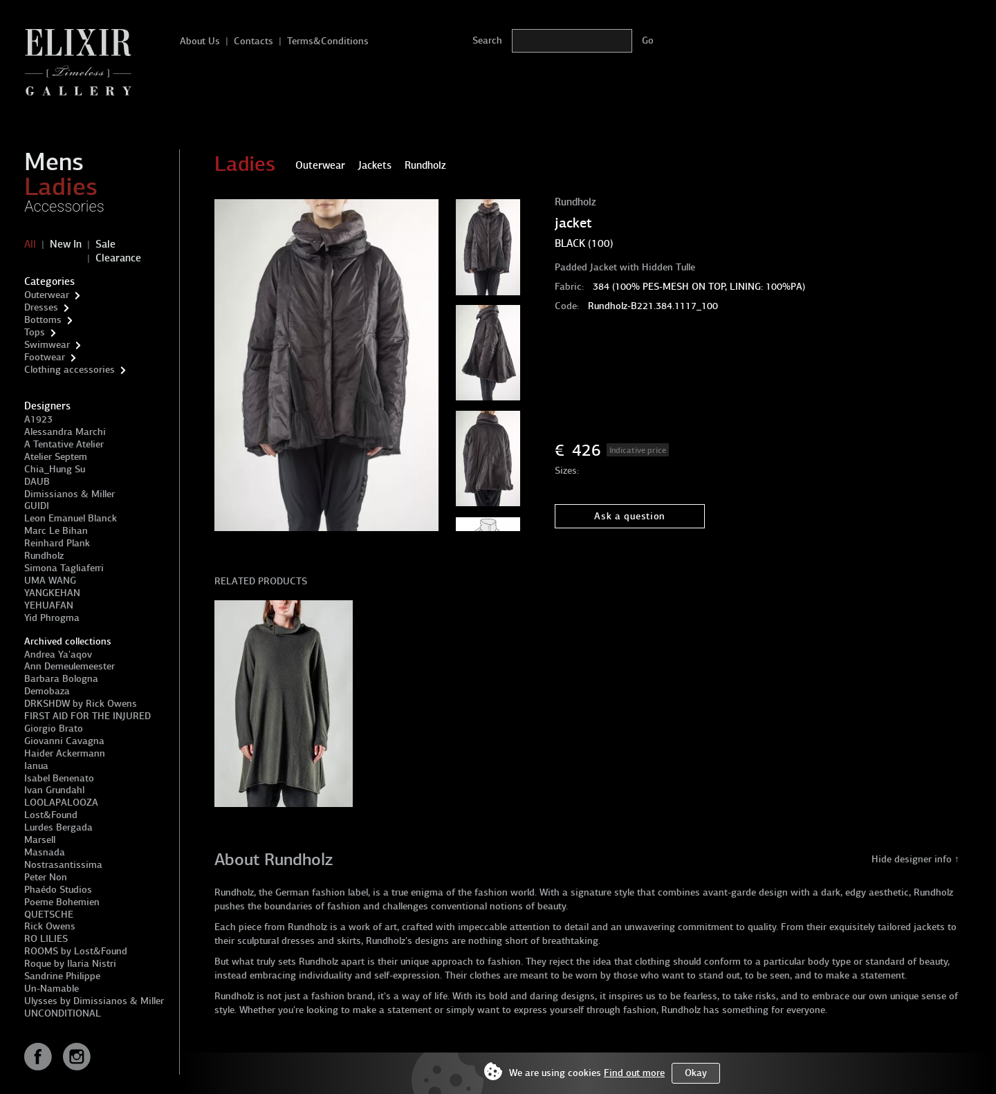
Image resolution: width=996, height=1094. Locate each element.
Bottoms (43, 320)
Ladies (61, 186)
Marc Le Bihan (56, 531)
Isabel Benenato (59, 778)
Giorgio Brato (53, 728)
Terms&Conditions (328, 41)
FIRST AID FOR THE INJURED (87, 716)
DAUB (37, 482)
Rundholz (44, 556)
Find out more (634, 1073)
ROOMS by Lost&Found (75, 951)
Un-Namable (51, 988)
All (30, 244)
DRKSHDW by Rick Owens (80, 704)
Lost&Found (50, 815)
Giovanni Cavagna (64, 741)
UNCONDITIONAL (62, 1013)
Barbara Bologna (61, 679)
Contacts (253, 41)
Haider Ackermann (64, 753)
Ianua (36, 766)
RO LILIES (46, 939)
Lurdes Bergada (58, 827)
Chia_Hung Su (54, 469)
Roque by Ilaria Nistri (70, 964)
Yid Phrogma (52, 618)
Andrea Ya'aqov (58, 654)
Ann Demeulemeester (69, 666)
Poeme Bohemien (62, 902)
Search (487, 40)
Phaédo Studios (58, 890)
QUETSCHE (48, 914)
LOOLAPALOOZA (61, 802)
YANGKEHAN (52, 593)
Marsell (39, 840)
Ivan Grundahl (54, 790)
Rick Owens (49, 926)
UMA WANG (50, 580)
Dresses (41, 307)
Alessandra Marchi (65, 432)
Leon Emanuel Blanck (70, 518)
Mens (54, 162)
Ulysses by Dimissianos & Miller (94, 1001)
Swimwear (47, 345)
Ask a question (629, 516)
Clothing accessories (69, 370)
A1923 (38, 419)
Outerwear (46, 295)
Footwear (44, 357)
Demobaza (47, 691)
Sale (105, 244)
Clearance (118, 258)
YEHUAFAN (48, 605)
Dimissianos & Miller (69, 494)
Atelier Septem (55, 457)
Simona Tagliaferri (64, 568)
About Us (200, 41)
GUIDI (36, 506)
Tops (34, 332)
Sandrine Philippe (62, 976)
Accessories (64, 206)
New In (66, 244)
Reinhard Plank (57, 543)
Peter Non (45, 877)
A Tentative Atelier (64, 444)
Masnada (44, 852)
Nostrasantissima (63, 865)
